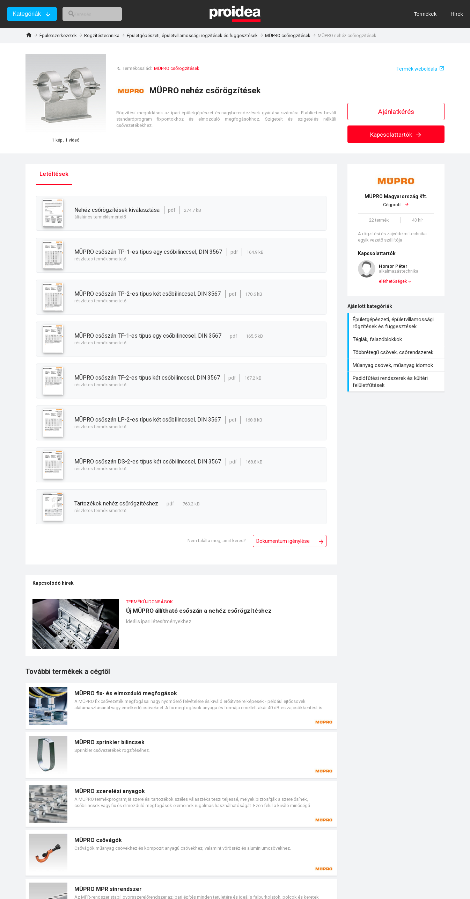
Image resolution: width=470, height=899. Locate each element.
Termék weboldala (416, 69)
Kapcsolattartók (396, 134)
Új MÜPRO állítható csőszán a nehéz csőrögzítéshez (181, 627)
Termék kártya (181, 706)
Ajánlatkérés (396, 112)
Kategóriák (27, 13)
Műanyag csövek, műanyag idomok (397, 365)
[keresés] (100, 14)
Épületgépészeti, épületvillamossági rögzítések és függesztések (192, 35)
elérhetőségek (393, 281)
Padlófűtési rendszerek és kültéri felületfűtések (397, 381)
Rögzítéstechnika (101, 35)
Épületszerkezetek (58, 35)
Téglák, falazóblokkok (397, 339)
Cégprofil (396, 200)
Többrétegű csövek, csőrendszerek (397, 352)
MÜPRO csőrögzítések (287, 35)
